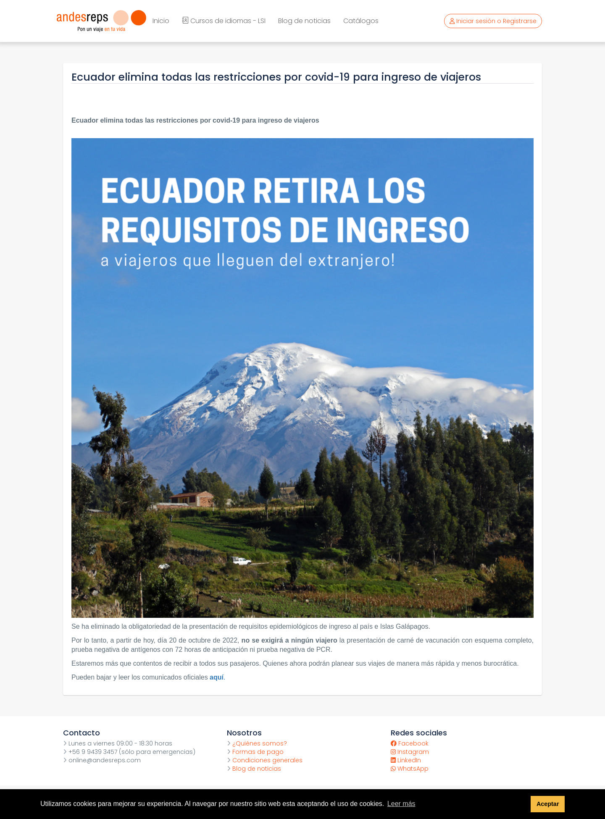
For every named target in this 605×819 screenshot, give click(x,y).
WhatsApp (410, 768)
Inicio (161, 21)
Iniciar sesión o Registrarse (493, 21)
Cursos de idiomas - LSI (224, 21)
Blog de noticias (304, 21)
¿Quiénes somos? (257, 743)
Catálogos (361, 21)
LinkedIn (406, 760)
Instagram (410, 752)
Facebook (410, 743)
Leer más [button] (401, 803)
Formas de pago (255, 752)
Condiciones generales (264, 760)
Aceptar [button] (548, 804)
